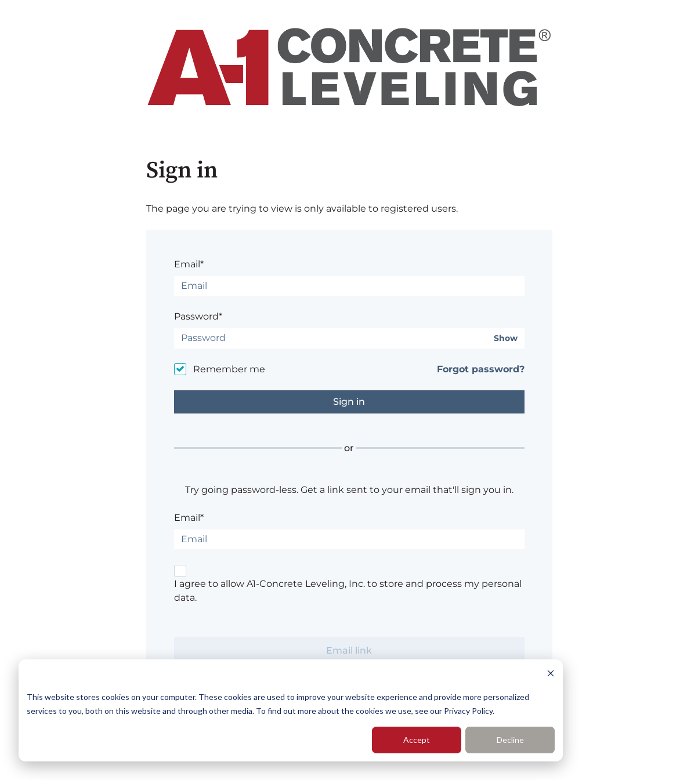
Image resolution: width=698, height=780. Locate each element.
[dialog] (291, 710)
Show (506, 338)
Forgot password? (481, 369)
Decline (510, 740)
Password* (198, 316)
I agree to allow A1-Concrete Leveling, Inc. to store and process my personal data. (348, 590)
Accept (416, 740)
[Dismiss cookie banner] (551, 674)
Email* (189, 264)
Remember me (229, 369)
